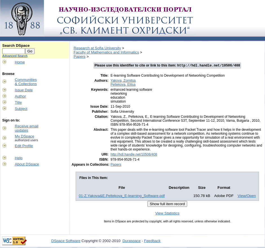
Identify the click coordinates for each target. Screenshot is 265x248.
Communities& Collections (26, 82)
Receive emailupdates (27, 128)
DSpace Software (66, 241)
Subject (21, 109)
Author (20, 96)
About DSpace (27, 164)
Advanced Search (14, 55)
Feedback (152, 241)
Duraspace (131, 241)
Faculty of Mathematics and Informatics (106, 52)
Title (18, 102)
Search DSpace (16, 45)
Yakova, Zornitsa (123, 81)
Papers (79, 56)
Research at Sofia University (97, 48)
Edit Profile (24, 146)
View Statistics (167, 214)
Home (20, 62)
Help (19, 158)
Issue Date (24, 90)
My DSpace (24, 136)
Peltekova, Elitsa (123, 85)
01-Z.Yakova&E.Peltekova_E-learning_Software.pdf (122, 196)
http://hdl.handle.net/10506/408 (134, 155)
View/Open (247, 196)
